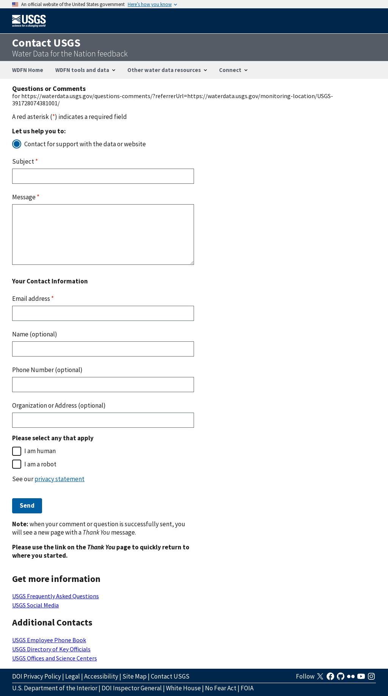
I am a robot (40, 464)
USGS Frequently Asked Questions (55, 596)
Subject (25, 161)
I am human (40, 451)
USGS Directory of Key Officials (51, 649)
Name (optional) (34, 334)
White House (183, 688)
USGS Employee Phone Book (49, 640)
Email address (33, 298)
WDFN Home (27, 70)
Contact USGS (170, 676)
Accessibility (101, 676)
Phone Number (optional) (47, 370)
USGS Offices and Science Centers (54, 658)
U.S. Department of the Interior (54, 688)
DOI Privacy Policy (36, 676)
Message (25, 197)
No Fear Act (220, 688)
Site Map (134, 676)
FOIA (247, 688)
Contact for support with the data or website (85, 144)
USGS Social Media (35, 605)
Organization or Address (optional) (59, 405)
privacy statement (59, 479)
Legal (72, 676)
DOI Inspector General (132, 688)
